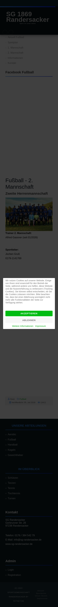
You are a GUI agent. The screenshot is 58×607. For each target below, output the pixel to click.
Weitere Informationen (22, 326)
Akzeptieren (29, 313)
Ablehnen (29, 320)
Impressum (40, 326)
